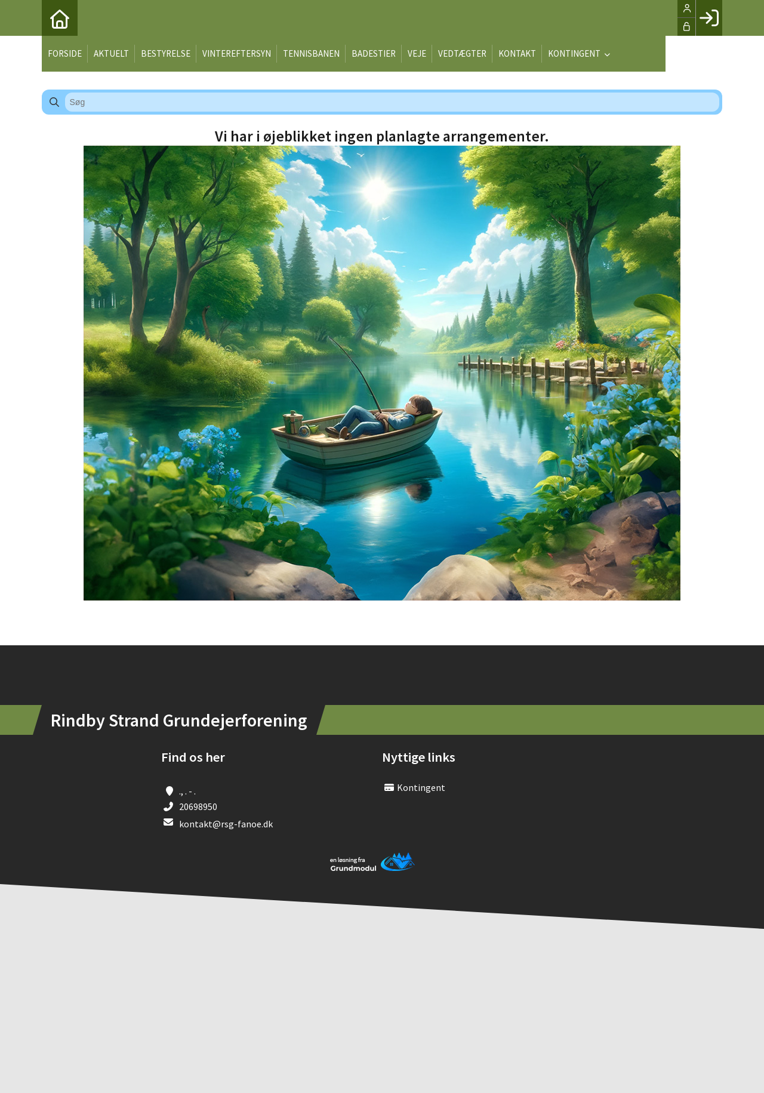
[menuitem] (60, 18)
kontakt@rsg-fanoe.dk (226, 824)
